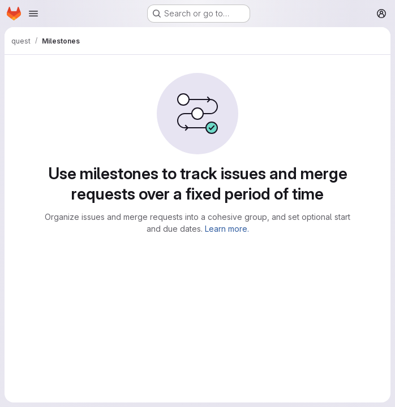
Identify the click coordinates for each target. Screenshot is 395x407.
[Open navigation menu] (33, 14)
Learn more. (227, 228)
